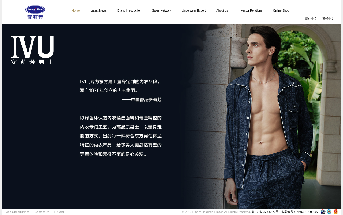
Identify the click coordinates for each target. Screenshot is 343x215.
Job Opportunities (17, 211)
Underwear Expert (194, 10)
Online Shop (281, 10)
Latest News (98, 10)
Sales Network (161, 10)
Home (76, 10)
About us (222, 10)
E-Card (59, 211)
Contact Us (42, 211)
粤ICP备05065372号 (265, 211)
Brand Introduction (129, 10)
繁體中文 (328, 18)
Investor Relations (250, 10)
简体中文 (311, 18)
